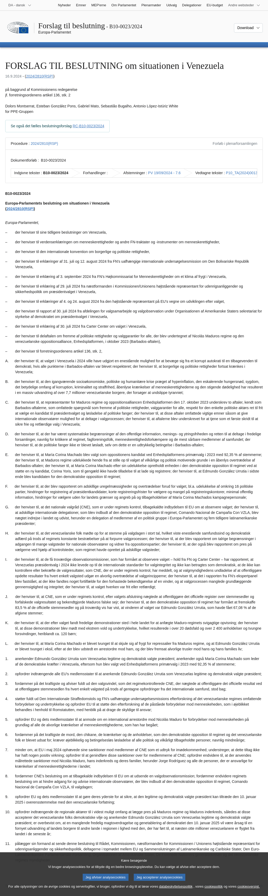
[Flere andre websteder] (244, 5)
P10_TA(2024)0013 (242, 173)
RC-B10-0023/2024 (88, 126)
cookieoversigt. (248, 888)
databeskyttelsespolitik (176, 888)
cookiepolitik (213, 888)
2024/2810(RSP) (39, 76)
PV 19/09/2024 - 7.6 (164, 173)
